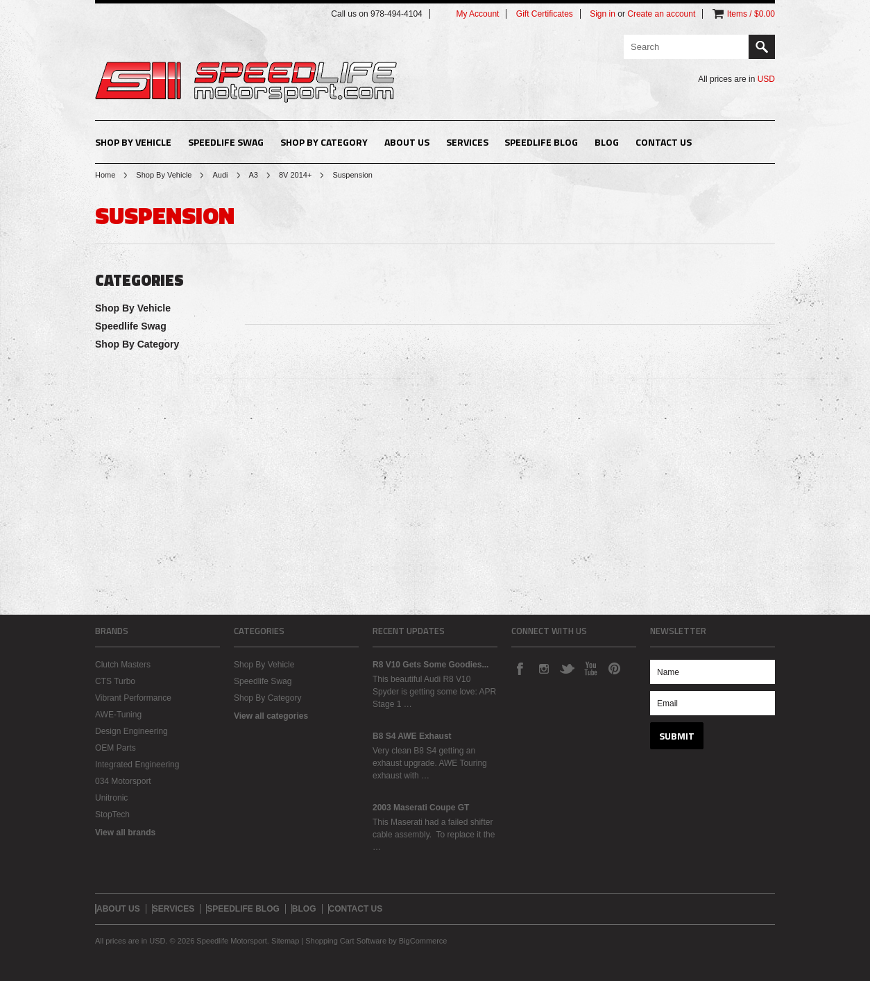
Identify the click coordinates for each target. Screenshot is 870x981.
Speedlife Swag (226, 142)
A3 (253, 175)
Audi (220, 175)
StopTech (112, 814)
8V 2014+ (295, 175)
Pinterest (614, 668)
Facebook (519, 668)
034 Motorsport (123, 781)
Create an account (661, 14)
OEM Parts (115, 748)
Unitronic (111, 798)
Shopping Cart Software (345, 941)
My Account (477, 14)
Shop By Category (324, 142)
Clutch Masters (123, 664)
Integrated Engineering (137, 764)
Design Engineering (131, 731)
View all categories (271, 716)
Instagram (543, 668)
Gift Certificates (544, 14)
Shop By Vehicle (133, 142)
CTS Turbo (115, 681)
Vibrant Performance (133, 698)
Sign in (602, 14)
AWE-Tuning (118, 714)
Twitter (566, 668)
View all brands (125, 832)
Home (105, 175)
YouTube (590, 668)
